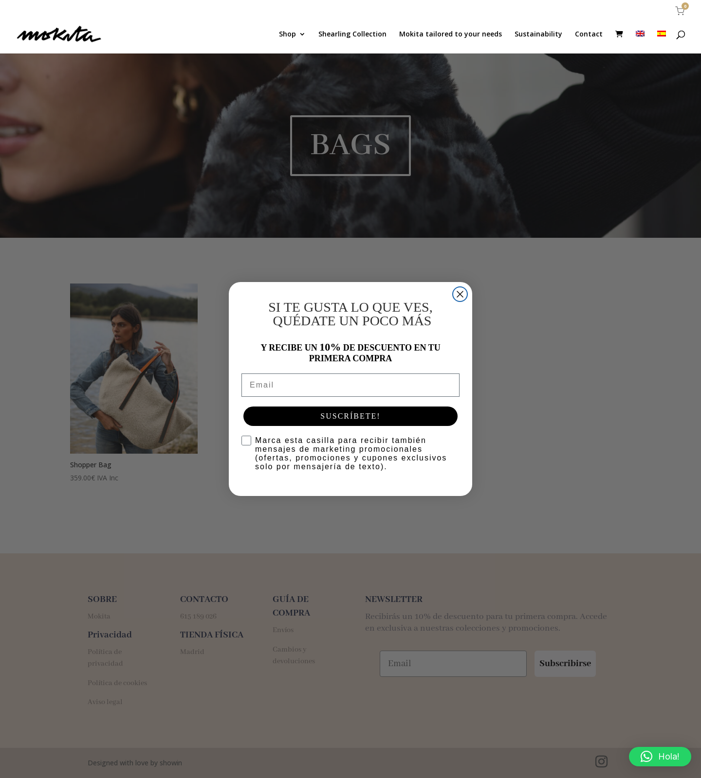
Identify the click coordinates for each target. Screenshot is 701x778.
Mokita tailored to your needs (450, 34)
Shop (287, 34)
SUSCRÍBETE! (350, 416)
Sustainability (538, 34)
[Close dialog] (460, 294)
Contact (589, 34)
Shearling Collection (352, 34)
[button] (660, 756)
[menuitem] (640, 42)
